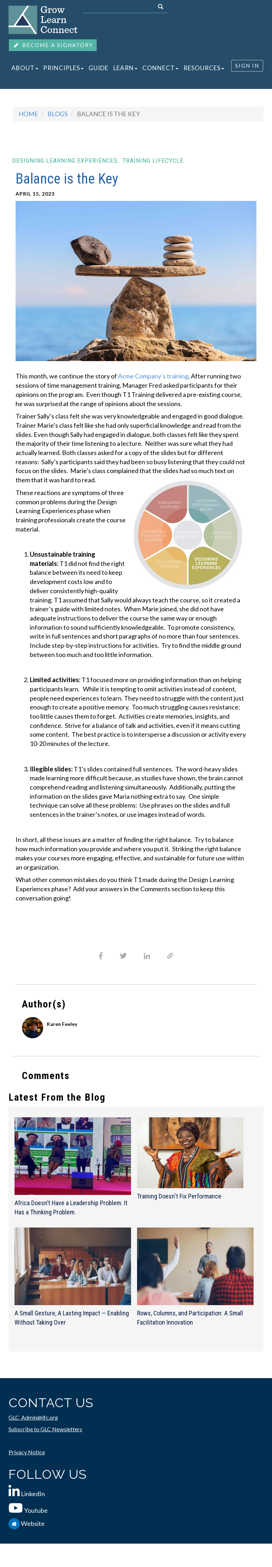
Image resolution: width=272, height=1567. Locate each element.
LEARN (125, 68)
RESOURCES (203, 68)
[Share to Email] (170, 956)
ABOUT (24, 68)
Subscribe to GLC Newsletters (45, 1429)
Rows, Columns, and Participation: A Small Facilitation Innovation (190, 1317)
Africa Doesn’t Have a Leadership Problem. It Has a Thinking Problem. (71, 1207)
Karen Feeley (62, 1024)
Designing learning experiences (65, 160)
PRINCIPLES (63, 68)
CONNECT (160, 68)
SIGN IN (247, 65)
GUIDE (98, 68)
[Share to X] (123, 956)
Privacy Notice (26, 1452)
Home (28, 114)
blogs (57, 114)
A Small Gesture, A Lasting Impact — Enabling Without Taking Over (72, 1317)
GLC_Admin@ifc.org (33, 1417)
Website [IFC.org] (33, 1523)
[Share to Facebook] (101, 956)
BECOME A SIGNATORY (52, 45)
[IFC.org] (14, 1523)
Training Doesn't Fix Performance (179, 1196)
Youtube (36, 1510)
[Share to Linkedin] (147, 956)
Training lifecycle (153, 160)
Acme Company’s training (153, 376)
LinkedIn (33, 1494)
